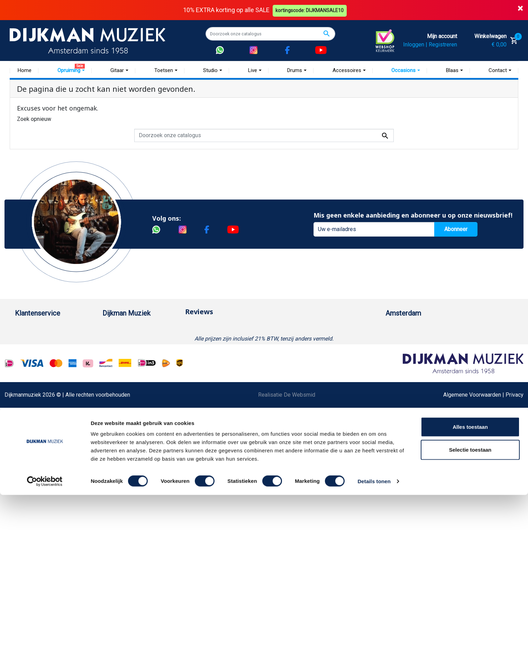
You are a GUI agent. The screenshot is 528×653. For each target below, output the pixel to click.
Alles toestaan (470, 585)
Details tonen (373, 639)
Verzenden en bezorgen (44, 362)
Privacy (24, 418)
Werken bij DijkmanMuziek (134, 351)
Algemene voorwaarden (43, 373)
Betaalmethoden (34, 340)
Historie (112, 340)
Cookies (25, 462)
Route (399, 373)
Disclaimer (28, 407)
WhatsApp (27, 440)
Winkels (112, 373)
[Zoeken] (270, 34)
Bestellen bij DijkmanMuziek (49, 329)
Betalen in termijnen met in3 (48, 473)
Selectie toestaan (470, 608)
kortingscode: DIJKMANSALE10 (311, 9)
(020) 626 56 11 (411, 351)
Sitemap (112, 362)
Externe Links (31, 506)
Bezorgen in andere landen (47, 484)
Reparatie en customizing (45, 395)
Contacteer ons (33, 495)
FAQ (20, 384)
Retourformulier (34, 451)
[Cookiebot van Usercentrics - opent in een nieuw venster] (45, 639)
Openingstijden (410, 362)
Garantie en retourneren (43, 351)
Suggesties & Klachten (42, 429)
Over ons (113, 329)
